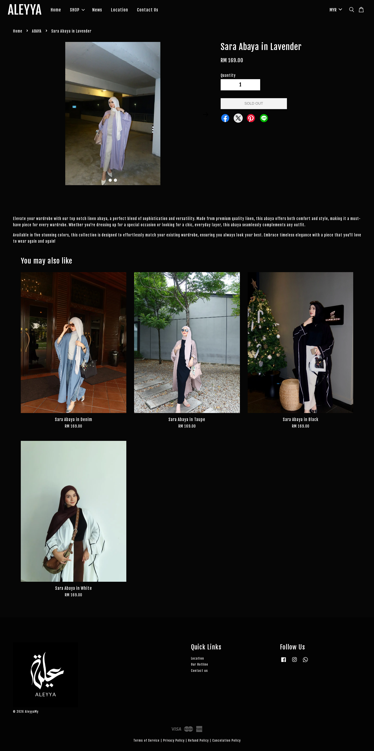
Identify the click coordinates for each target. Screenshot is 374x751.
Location (119, 9)
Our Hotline (199, 664)
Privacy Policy (174, 740)
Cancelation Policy (226, 740)
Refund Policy (198, 740)
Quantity (228, 75)
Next (205, 114)
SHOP (77, 9)
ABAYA (37, 31)
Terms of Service (146, 740)
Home (56, 9)
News (97, 9)
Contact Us (147, 9)
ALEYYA (25, 10)
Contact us (199, 671)
